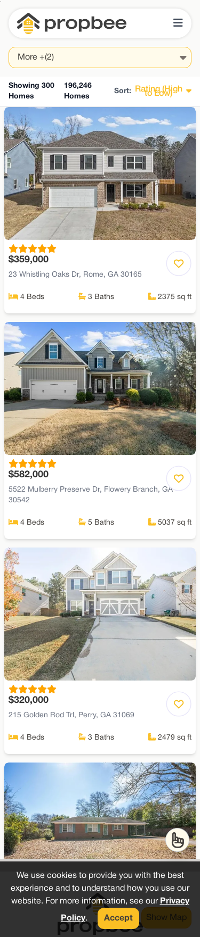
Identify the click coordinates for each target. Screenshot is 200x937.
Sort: (122, 91)
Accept (118, 918)
